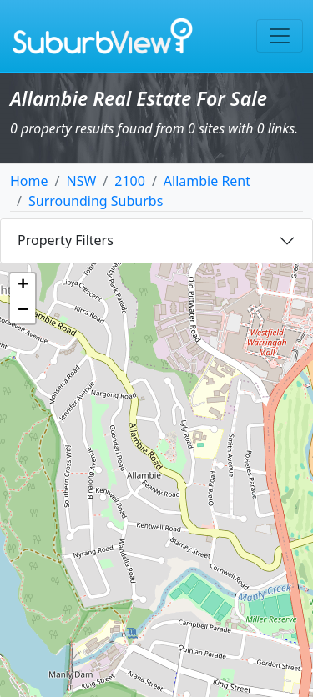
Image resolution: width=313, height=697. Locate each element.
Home (29, 181)
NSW (81, 181)
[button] (22, 285)
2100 (129, 181)
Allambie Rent (207, 181)
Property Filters (66, 240)
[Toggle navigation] (279, 36)
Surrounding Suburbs (95, 201)
